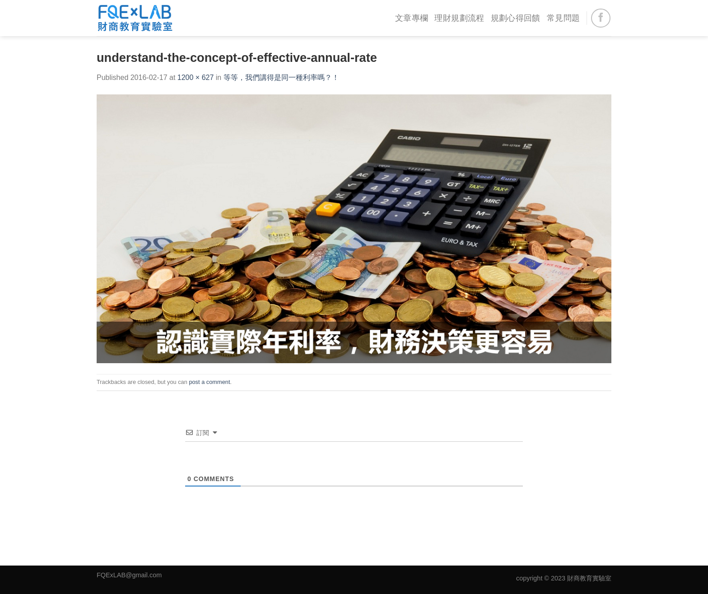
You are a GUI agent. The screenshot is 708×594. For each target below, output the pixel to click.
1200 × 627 (195, 77)
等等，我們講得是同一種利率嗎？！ (281, 77)
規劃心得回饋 (515, 18)
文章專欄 (411, 18)
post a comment (209, 382)
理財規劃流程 (459, 18)
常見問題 (563, 18)
